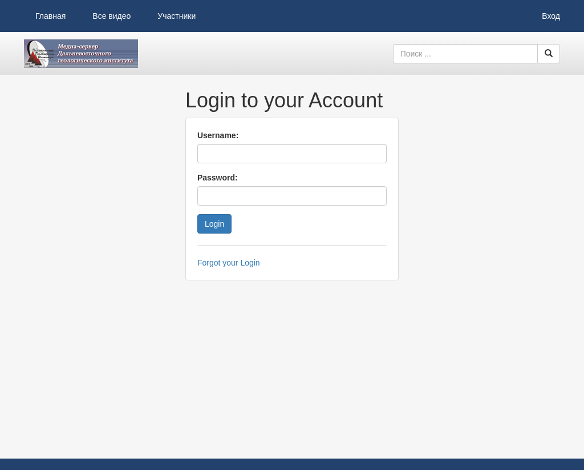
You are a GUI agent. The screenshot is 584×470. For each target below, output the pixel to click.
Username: (217, 135)
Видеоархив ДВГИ (81, 53)
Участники (176, 16)
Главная (50, 16)
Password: (217, 177)
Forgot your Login (228, 262)
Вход (551, 16)
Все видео (111, 16)
